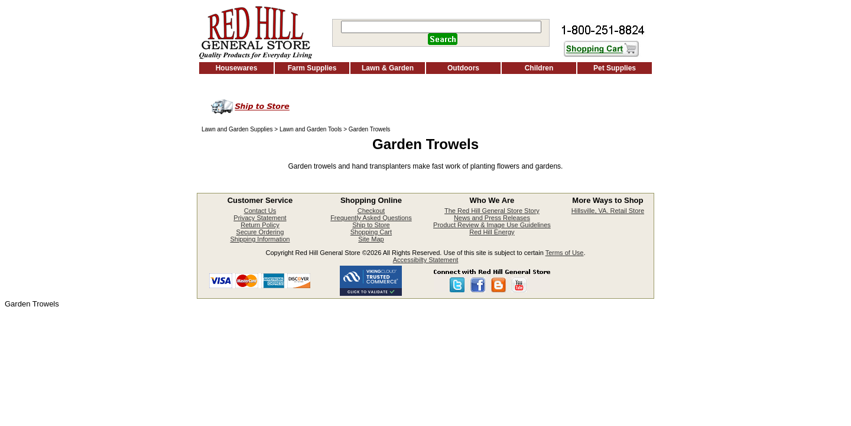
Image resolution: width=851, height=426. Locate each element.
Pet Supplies (614, 68)
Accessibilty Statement (426, 259)
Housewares (237, 68)
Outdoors (463, 68)
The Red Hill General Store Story (492, 210)
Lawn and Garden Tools (311, 129)
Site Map (371, 239)
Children (539, 68)
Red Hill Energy (491, 231)
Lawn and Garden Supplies (237, 129)
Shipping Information (260, 239)
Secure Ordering (260, 231)
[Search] (441, 27)
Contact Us (260, 210)
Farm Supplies (312, 68)
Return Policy (260, 224)
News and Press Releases (492, 217)
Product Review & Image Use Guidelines (492, 224)
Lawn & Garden (388, 68)
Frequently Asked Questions (371, 217)
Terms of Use (564, 252)
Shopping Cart (371, 231)
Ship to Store (371, 224)
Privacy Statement (259, 217)
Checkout (371, 210)
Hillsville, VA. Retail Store (607, 210)
